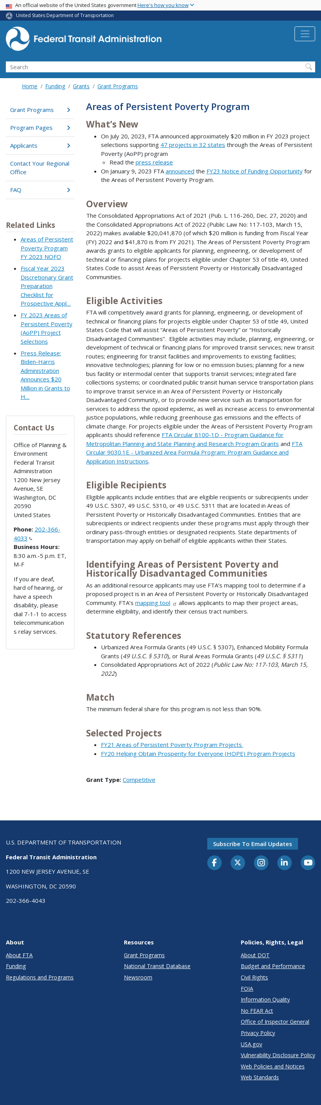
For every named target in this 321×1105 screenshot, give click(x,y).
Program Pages (40, 127)
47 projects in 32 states (192, 145)
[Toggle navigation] (305, 33)
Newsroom (138, 977)
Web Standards (260, 1077)
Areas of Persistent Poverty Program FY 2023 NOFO (47, 248)
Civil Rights (254, 977)
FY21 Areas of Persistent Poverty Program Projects (172, 744)
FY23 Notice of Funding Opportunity (254, 171)
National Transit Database (157, 966)
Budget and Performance (273, 966)
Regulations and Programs (40, 977)
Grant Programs (117, 86)
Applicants (40, 145)
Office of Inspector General (275, 1021)
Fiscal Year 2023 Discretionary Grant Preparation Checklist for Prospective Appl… (47, 285)
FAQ (40, 190)
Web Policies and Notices (273, 1066)
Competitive (139, 779)
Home (29, 86)
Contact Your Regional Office (39, 167)
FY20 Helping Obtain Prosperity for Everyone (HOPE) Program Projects (198, 753)
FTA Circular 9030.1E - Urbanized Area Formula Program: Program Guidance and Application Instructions (194, 452)
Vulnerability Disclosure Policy (278, 1055)
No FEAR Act (257, 1010)
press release (154, 162)
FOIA (247, 988)
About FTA (19, 955)
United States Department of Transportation (65, 15)
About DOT (255, 955)
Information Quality (265, 999)
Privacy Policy (258, 1033)
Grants (81, 86)
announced (180, 171)
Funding (55, 86)
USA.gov (251, 1044)
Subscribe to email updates (252, 844)
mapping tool (156, 603)
